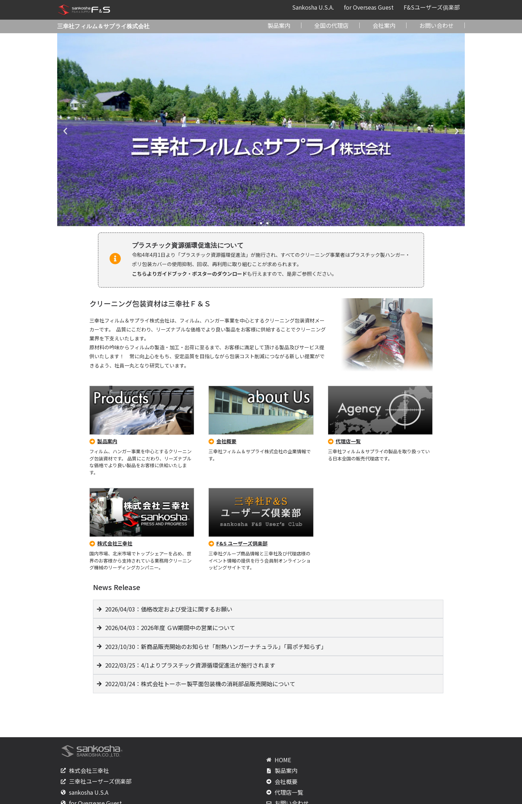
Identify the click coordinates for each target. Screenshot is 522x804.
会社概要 (226, 441)
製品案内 (278, 25)
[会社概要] (211, 441)
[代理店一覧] (331, 441)
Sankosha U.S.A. (313, 7)
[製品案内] (92, 441)
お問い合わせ (436, 25)
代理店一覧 (348, 441)
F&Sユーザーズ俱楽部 (432, 7)
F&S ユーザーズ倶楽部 (241, 543)
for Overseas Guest (369, 7)
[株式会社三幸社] (92, 543)
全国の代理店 (331, 25)
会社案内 (384, 25)
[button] (65, 131)
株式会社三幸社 (114, 543)
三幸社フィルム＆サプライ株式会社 (103, 26)
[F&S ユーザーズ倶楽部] (211, 543)
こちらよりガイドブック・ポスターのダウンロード (189, 273)
